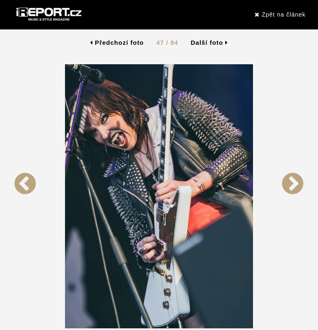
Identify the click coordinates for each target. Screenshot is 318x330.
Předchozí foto (117, 42)
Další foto (209, 42)
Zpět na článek (280, 14)
